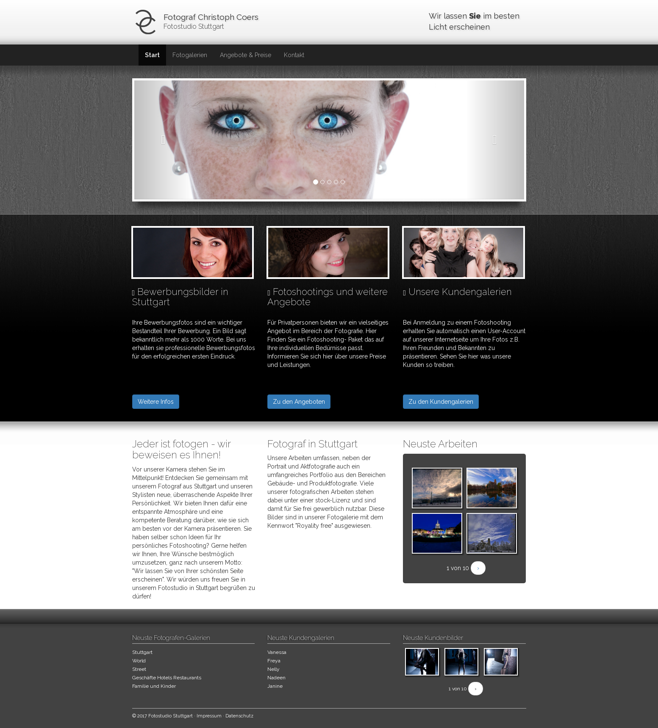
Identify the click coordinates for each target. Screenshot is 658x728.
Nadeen (276, 678)
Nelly (273, 669)
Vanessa (276, 652)
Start (152, 55)
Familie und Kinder (154, 686)
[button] (163, 139)
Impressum (209, 716)
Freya (273, 661)
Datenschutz (239, 716)
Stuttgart (142, 652)
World (139, 661)
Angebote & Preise (245, 55)
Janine (275, 686)
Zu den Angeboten (299, 401)
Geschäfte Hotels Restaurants (166, 678)
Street (139, 669)
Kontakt (294, 55)
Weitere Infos (156, 401)
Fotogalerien (189, 55)
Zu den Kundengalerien (440, 401)
